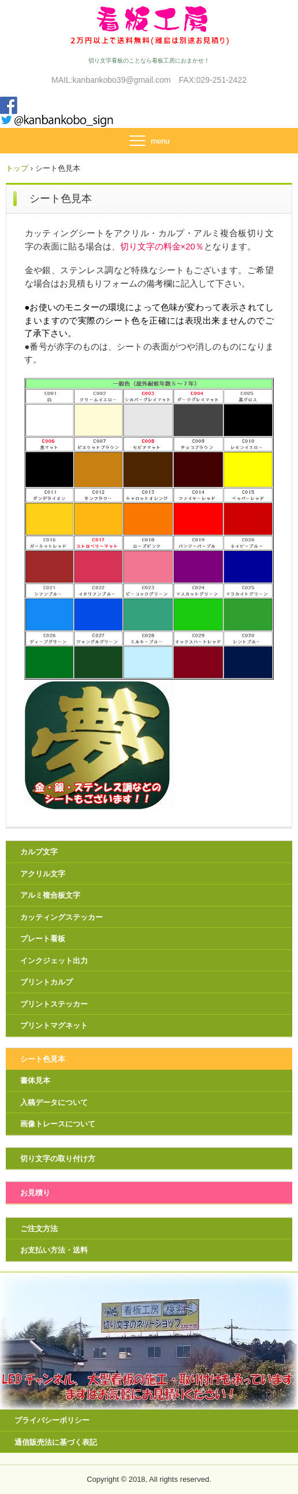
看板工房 (149, 24)
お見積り (35, 1192)
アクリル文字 (42, 873)
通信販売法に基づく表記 (55, 1442)
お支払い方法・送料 (54, 1250)
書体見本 (35, 1080)
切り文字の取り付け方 (57, 1158)
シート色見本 (42, 1059)
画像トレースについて (57, 1123)
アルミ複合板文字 (50, 895)
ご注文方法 (39, 1228)
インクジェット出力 (54, 960)
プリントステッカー (54, 1004)
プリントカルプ (46, 982)
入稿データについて (54, 1102)
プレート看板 (42, 938)
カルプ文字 (39, 851)
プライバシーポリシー (52, 1420)
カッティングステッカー (61, 917)
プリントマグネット (54, 1025)
